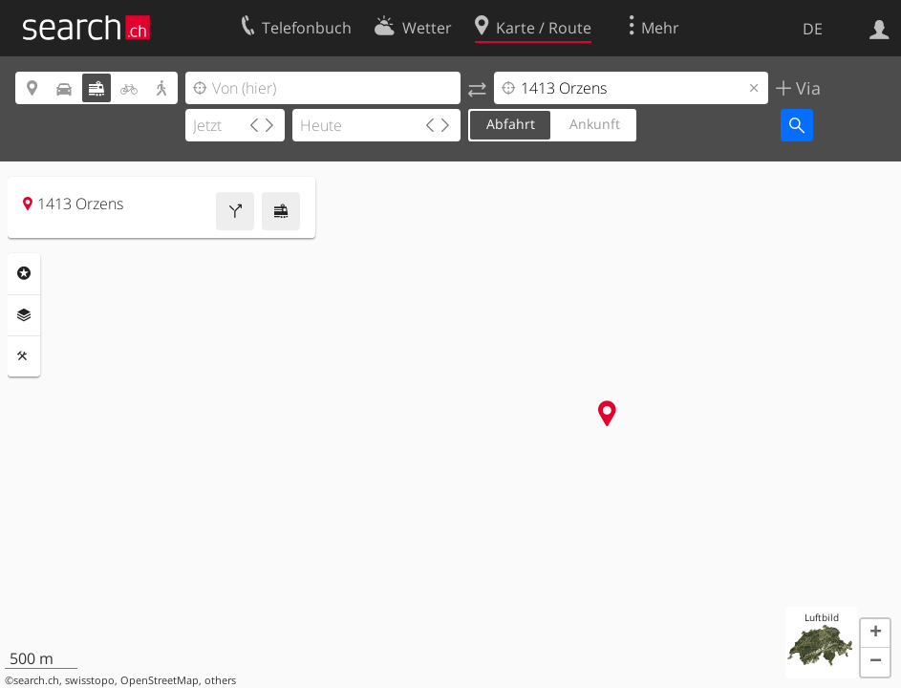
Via (806, 87)
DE (813, 28)
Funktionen (24, 356)
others (220, 680)
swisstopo (90, 680)
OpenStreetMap (159, 680)
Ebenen (24, 315)
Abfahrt (510, 124)
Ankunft (594, 124)
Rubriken (24, 273)
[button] (875, 633)
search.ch (36, 680)
